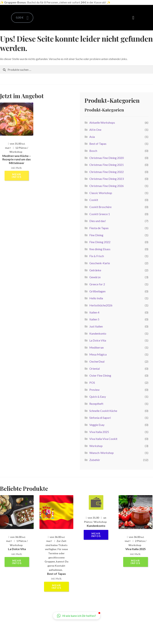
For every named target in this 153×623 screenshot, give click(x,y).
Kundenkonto (97, 333)
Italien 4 (94, 312)
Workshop (96, 446)
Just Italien (96, 326)
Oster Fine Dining (100, 375)
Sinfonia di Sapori (100, 417)
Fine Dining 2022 (99, 242)
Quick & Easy (97, 396)
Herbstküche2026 (100, 305)
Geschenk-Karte (99, 263)
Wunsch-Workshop (101, 452)
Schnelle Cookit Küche (103, 410)
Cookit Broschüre (100, 207)
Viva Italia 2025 (99, 432)
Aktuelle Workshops (102, 122)
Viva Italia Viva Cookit (103, 438)
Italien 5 (94, 319)
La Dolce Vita (97, 340)
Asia (92, 136)
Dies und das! (97, 221)
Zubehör (94, 460)
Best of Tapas (97, 143)
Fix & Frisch (96, 256)
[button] (133, 17)
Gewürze (95, 277)
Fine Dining (96, 235)
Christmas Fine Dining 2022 (106, 171)
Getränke (95, 270)
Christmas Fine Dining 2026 (106, 185)
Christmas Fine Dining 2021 (106, 164)
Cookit (93, 199)
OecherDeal (96, 361)
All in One (95, 129)
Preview (94, 389)
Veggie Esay (96, 424)
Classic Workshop (100, 193)
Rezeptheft (96, 403)
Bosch (93, 150)
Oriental (94, 368)
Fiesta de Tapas (99, 228)
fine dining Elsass (99, 249)
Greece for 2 (97, 284)
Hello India (96, 298)
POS (92, 382)
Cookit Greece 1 (99, 214)
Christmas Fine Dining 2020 (106, 157)
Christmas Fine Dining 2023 (106, 178)
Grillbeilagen (97, 291)
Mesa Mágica (98, 354)
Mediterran (96, 347)
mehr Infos (16, 175)
